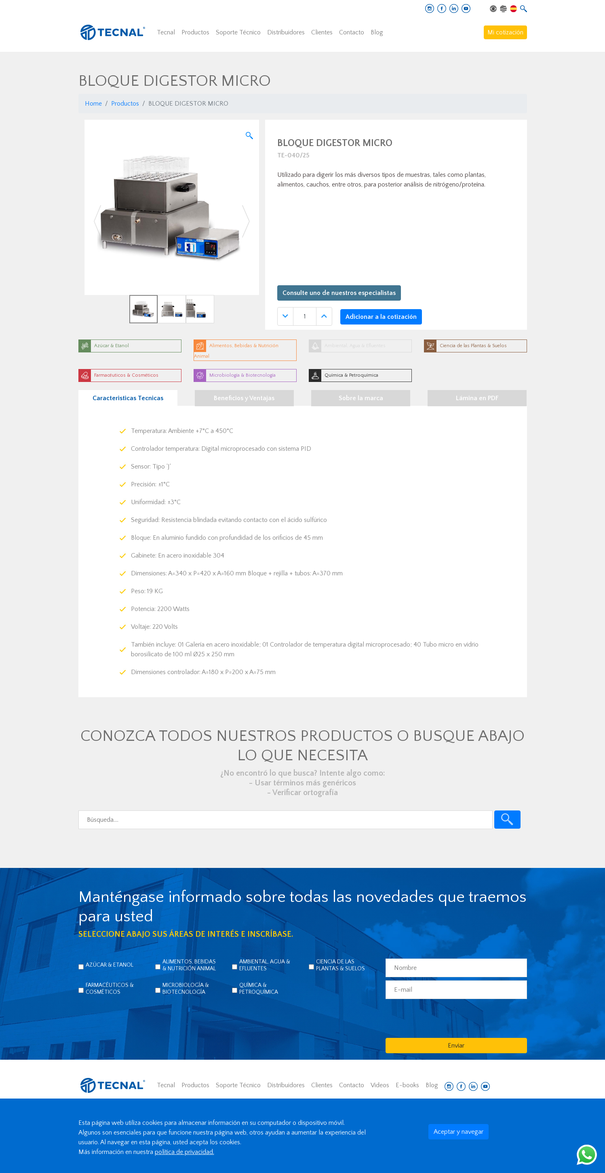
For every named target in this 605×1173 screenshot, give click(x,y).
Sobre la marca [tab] (361, 398)
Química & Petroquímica (258, 988)
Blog (377, 32)
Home (93, 103)
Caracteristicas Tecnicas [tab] (128, 398)
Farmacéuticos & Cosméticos (110, 988)
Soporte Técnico (238, 32)
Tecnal (166, 32)
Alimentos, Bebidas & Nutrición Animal (189, 965)
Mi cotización (505, 32)
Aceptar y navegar (458, 1131)
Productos (195, 32)
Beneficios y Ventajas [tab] (244, 398)
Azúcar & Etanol (109, 965)
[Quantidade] (304, 316)
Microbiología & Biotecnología (185, 988)
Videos (380, 1085)
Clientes (322, 32)
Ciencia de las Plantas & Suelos (340, 965)
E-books (407, 1085)
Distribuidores (286, 32)
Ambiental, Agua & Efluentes (264, 965)
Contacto (351, 32)
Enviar (456, 1045)
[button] (97, 221)
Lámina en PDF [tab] (477, 398)
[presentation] (447, 1018)
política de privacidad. (184, 1152)
